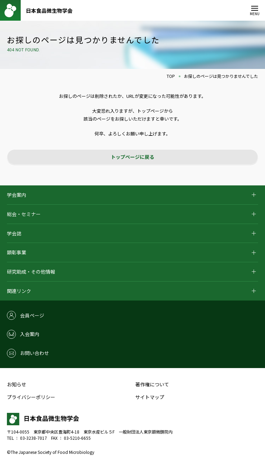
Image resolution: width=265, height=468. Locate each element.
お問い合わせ (34, 352)
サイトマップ (149, 397)
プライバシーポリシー (31, 397)
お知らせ (16, 384)
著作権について (152, 384)
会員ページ (32, 315)
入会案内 (29, 333)
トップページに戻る (132, 156)
